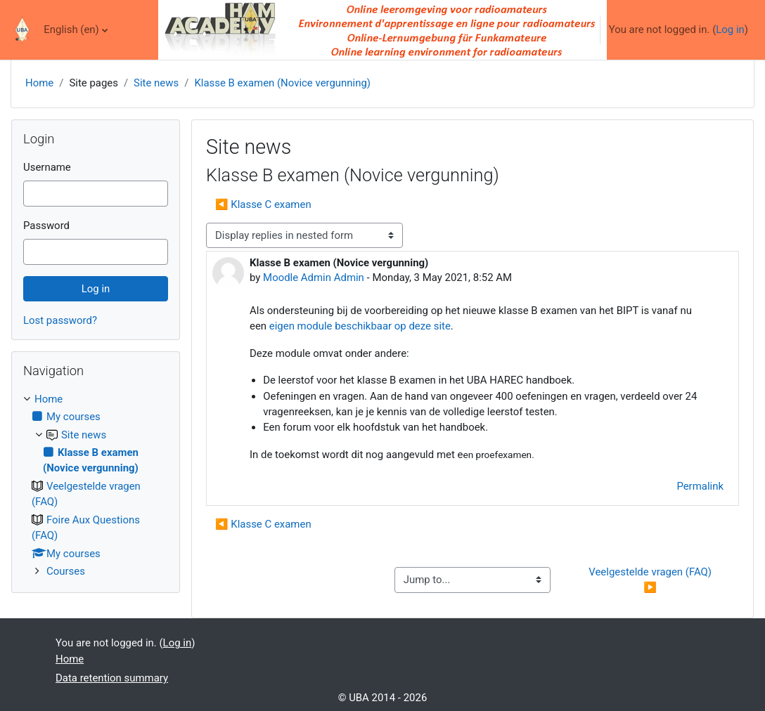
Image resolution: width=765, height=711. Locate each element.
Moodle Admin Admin (313, 277)
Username (47, 167)
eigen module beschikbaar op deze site (360, 326)
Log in (730, 29)
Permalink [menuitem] (700, 486)
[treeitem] (95, 485)
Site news (156, 83)
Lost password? (60, 320)
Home (39, 83)
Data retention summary (112, 678)
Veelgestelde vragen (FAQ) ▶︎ (651, 580)
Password (46, 225)
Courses (65, 571)
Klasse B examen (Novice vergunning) (282, 83)
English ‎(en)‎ (71, 29)
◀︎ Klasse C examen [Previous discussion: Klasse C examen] (263, 204)
